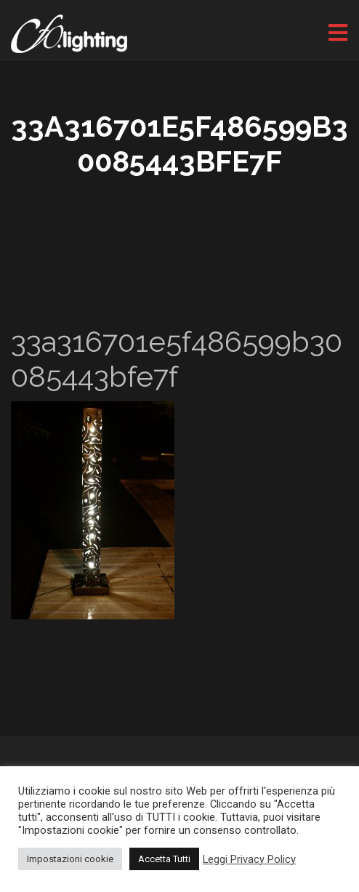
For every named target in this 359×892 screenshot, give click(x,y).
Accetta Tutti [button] (164, 858)
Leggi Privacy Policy (249, 859)
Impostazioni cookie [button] (70, 858)
